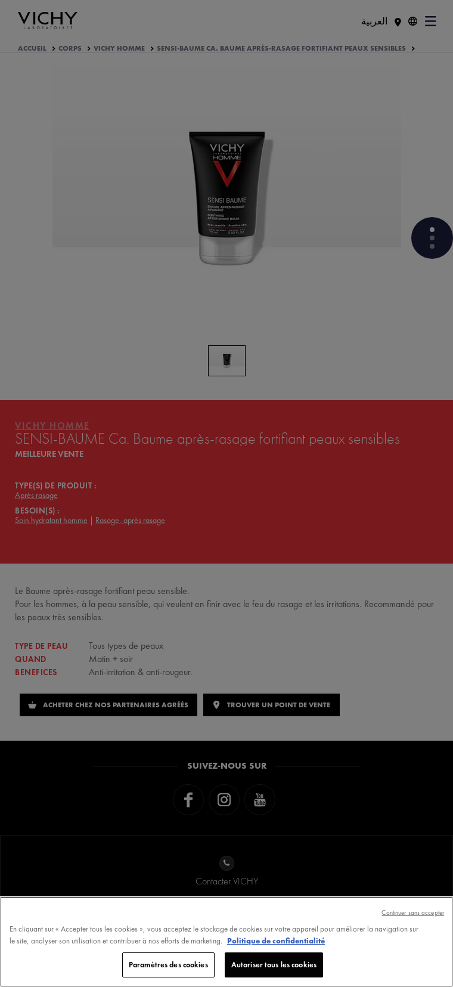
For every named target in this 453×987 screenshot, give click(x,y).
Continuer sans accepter (412, 912)
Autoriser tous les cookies (274, 965)
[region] (226, 941)
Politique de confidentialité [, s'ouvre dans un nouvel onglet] (276, 941)
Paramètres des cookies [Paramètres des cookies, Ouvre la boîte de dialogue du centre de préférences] (168, 965)
